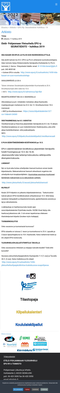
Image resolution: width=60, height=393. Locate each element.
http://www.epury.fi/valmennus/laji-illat (25, 92)
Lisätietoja (44, 390)
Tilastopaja (29, 299)
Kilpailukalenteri (29, 312)
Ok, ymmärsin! (18, 390)
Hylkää (27, 390)
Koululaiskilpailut (29, 325)
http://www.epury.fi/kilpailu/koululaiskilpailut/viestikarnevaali (28, 136)
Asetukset (35, 390)
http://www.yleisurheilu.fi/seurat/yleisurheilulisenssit (25, 182)
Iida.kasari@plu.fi (49, 66)
